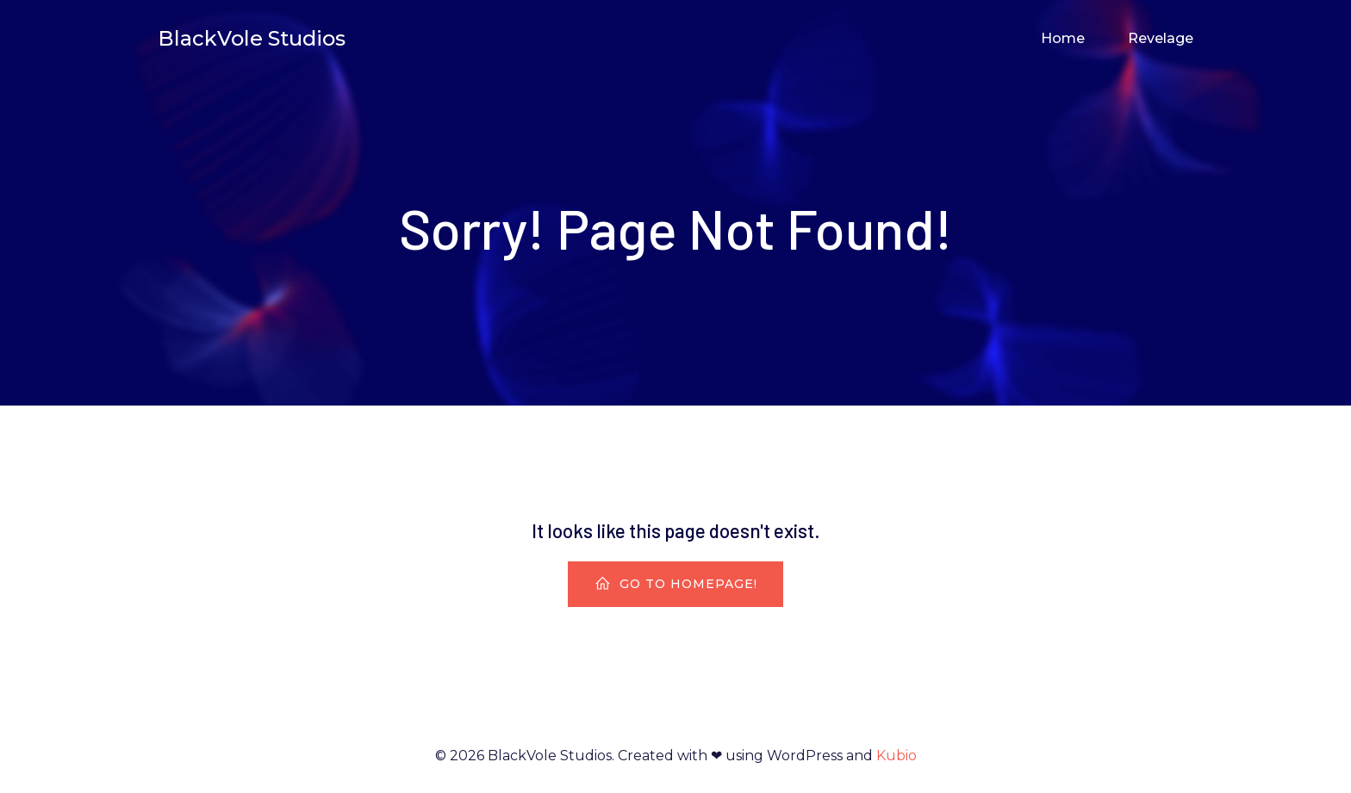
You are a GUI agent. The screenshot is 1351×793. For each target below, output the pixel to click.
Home (1063, 38)
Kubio (896, 755)
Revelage (1160, 38)
